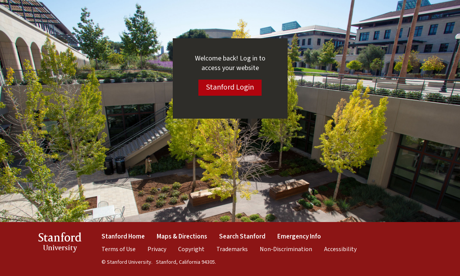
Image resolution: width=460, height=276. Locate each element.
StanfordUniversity (60, 243)
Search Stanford (242, 236)
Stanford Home (123, 236)
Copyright (191, 249)
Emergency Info (299, 236)
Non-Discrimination (286, 249)
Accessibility (340, 249)
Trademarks (232, 249)
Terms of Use (118, 249)
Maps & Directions (182, 236)
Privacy (156, 249)
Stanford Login (230, 87)
